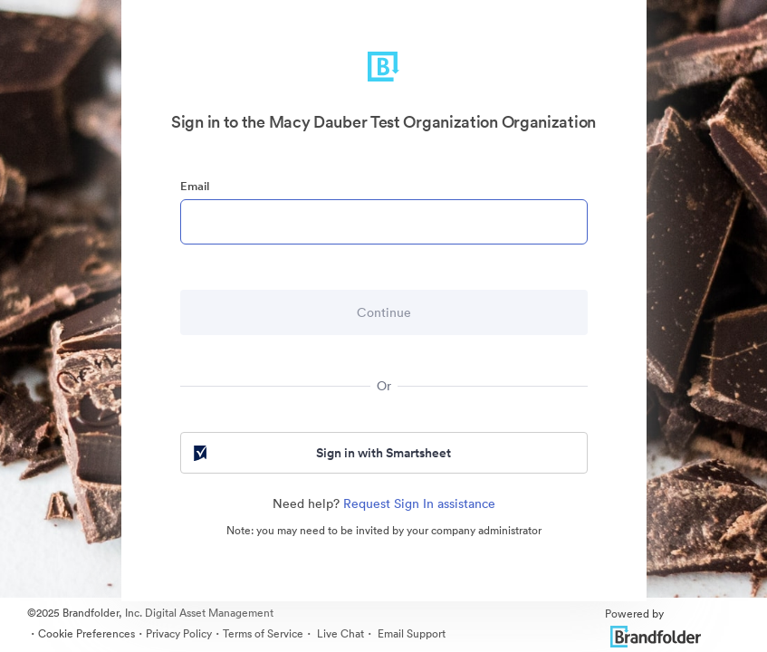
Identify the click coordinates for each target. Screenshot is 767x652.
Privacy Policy (179, 633)
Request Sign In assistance (419, 503)
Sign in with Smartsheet (321, 453)
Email (194, 186)
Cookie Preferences (86, 633)
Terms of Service (263, 633)
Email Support (410, 633)
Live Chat (339, 633)
